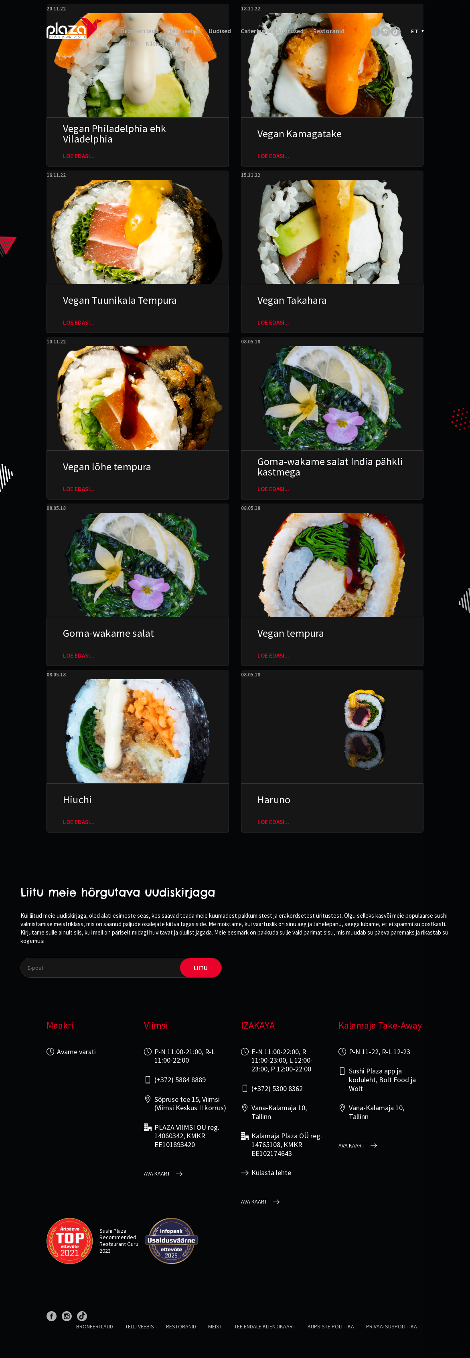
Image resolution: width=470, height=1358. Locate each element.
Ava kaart (157, 1173)
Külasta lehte (271, 1172)
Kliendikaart (163, 43)
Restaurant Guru (118, 1244)
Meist (128, 43)
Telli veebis (183, 31)
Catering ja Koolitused (272, 31)
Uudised (220, 31)
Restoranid (328, 31)
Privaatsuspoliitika (391, 1326)
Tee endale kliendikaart (265, 1326)
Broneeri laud (140, 31)
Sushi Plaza (112, 1230)
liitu (201, 968)
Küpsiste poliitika (331, 1326)
